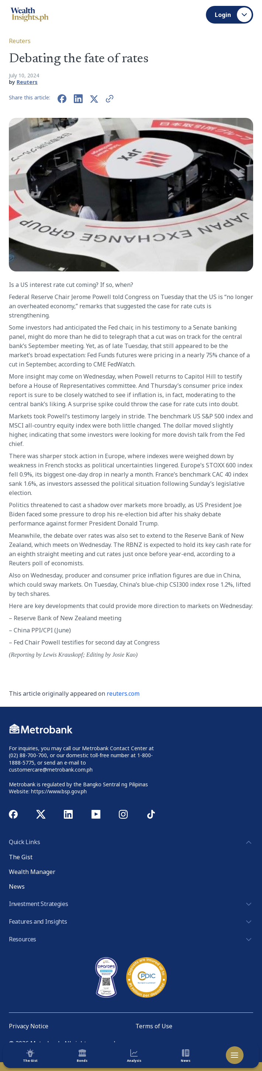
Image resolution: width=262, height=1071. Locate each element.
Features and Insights (131, 921)
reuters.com (123, 693)
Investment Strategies (131, 904)
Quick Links (131, 842)
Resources (131, 939)
